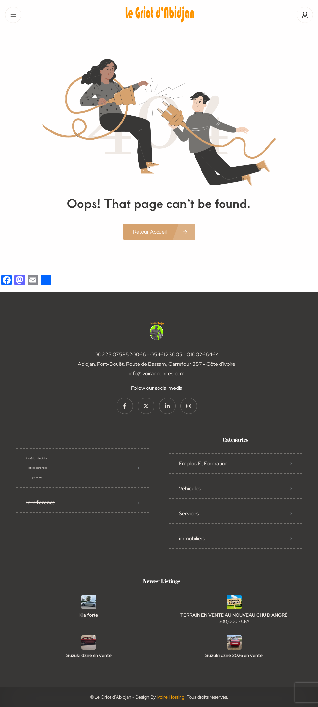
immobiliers (192, 538)
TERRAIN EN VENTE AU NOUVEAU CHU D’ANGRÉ (233, 615)
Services (189, 513)
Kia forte (88, 615)
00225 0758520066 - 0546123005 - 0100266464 (157, 354)
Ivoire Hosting (170, 697)
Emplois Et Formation (203, 463)
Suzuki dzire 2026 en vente (234, 655)
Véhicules (190, 488)
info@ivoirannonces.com (157, 373)
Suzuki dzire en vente (89, 655)
